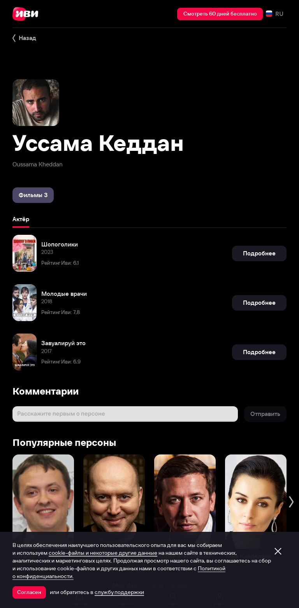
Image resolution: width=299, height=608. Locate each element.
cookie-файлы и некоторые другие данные (103, 553)
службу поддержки (119, 592)
